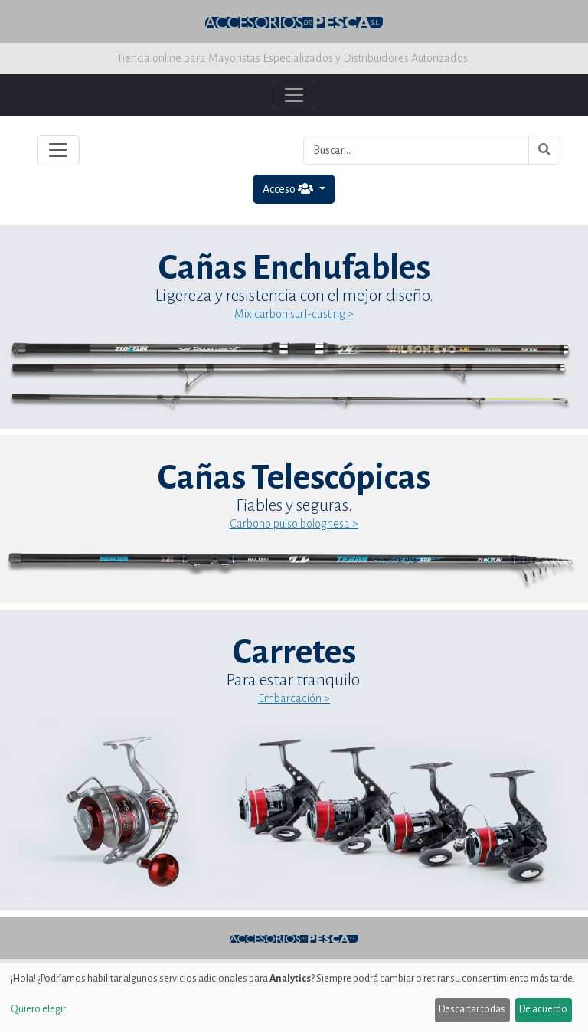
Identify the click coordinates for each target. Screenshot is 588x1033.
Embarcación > (294, 698)
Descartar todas (472, 1009)
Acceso (289, 188)
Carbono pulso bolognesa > (294, 524)
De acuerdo (543, 1009)
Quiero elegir (38, 1009)
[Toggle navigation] (58, 150)
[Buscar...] (416, 150)
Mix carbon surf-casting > (294, 314)
